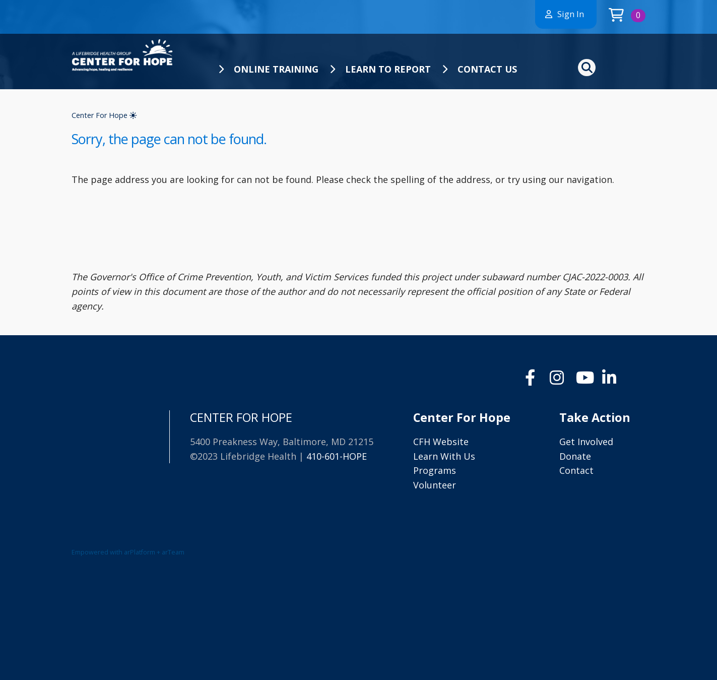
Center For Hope (104, 115)
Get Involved (586, 442)
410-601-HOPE (336, 456)
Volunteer (434, 485)
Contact (576, 470)
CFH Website (441, 442)
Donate (575, 456)
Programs (434, 470)
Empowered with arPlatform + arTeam (128, 552)
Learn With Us (444, 456)
